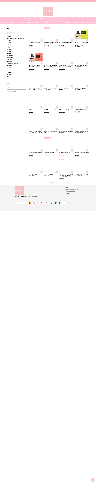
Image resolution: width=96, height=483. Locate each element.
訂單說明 (29, 196)
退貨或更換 (17, 196)
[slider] (26, 89)
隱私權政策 (34, 196)
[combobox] (17, 83)
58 (65, 182)
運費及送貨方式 (24, 196)
